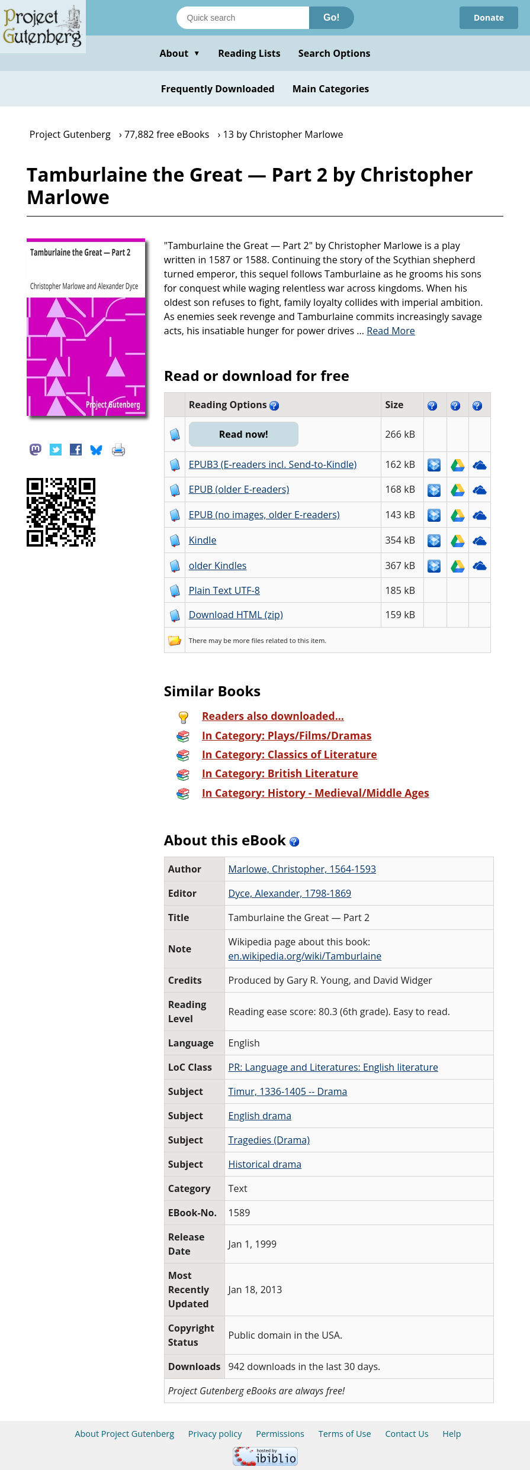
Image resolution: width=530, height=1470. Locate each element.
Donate (489, 17)
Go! (331, 17)
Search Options (334, 53)
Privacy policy (215, 1433)
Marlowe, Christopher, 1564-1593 (303, 868)
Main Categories (331, 88)
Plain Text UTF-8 (224, 590)
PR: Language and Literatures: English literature (333, 1067)
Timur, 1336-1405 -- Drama (288, 1091)
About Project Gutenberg (124, 1433)
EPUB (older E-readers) (239, 489)
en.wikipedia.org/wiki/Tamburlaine (305, 955)
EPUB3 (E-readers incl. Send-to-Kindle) (273, 464)
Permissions (280, 1433)
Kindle (203, 540)
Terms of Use (345, 1433)
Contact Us (406, 1433)
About (179, 53)
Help (451, 1433)
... (385, 330)
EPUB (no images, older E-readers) (264, 514)
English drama (260, 1115)
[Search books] (242, 18)
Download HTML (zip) (236, 614)
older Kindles (218, 565)
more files (248, 640)
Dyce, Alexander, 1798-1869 (290, 893)
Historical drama (265, 1164)
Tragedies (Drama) (269, 1139)
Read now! (243, 434)
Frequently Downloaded (218, 88)
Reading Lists (249, 53)
